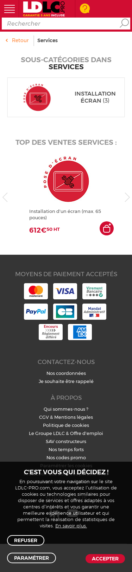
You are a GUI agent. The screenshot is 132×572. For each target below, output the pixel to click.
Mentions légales (73, 417)
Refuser (25, 540)
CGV (44, 417)
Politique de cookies (66, 425)
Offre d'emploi (86, 433)
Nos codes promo (66, 457)
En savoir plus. (71, 526)
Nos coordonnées (66, 373)
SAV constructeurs (66, 441)
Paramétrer (31, 558)
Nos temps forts (66, 449)
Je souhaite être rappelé (66, 381)
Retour (20, 40)
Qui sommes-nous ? (66, 409)
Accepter (105, 558)
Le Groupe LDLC (47, 433)
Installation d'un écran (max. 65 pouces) (65, 214)
